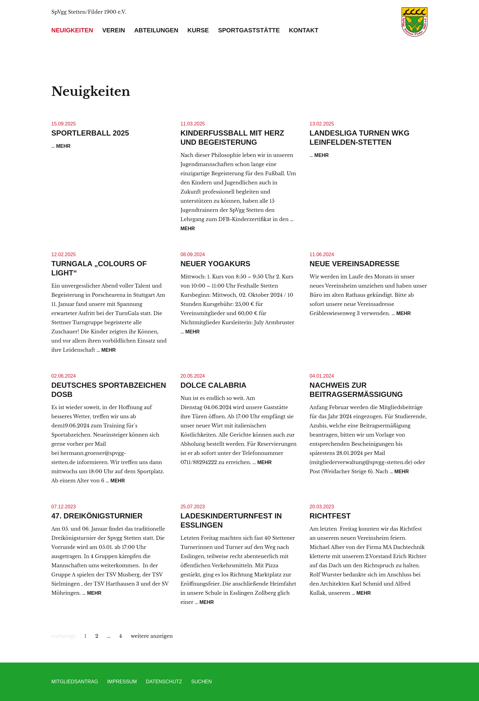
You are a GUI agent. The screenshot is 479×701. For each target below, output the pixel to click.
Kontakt (303, 30)
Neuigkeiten (72, 30)
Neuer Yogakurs (215, 264)
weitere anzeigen (152, 636)
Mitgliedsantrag (74, 681)
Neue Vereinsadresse (354, 264)
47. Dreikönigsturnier (97, 516)
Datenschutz (164, 681)
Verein (113, 30)
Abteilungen (156, 30)
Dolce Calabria (214, 385)
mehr (63, 146)
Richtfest (330, 516)
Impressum (122, 681)
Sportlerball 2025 (90, 133)
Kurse (198, 30)
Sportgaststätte (249, 30)
